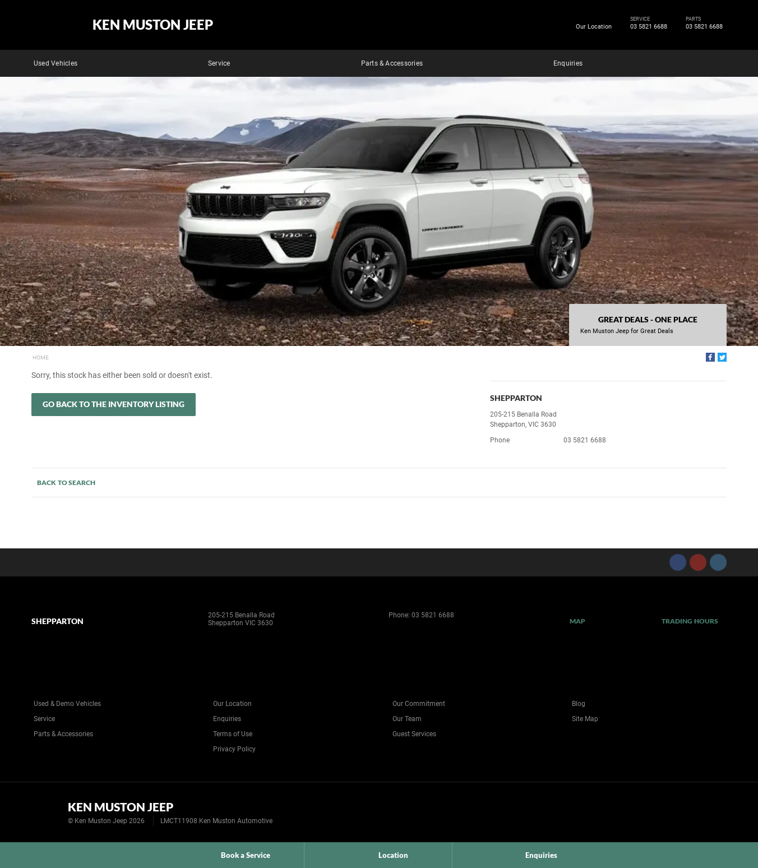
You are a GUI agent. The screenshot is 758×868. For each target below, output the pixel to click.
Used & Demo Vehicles (67, 704)
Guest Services (414, 734)
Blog (578, 704)
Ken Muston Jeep (153, 25)
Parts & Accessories (392, 63)
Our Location (594, 26)
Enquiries (568, 63)
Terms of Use (232, 734)
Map (577, 621)
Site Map (585, 719)
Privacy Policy (234, 749)
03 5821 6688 (646, 27)
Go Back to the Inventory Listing (113, 404)
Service (219, 63)
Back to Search (66, 482)
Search (718, 61)
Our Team (407, 719)
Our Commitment (418, 704)
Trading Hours (690, 621)
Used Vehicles (55, 63)
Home (41, 357)
